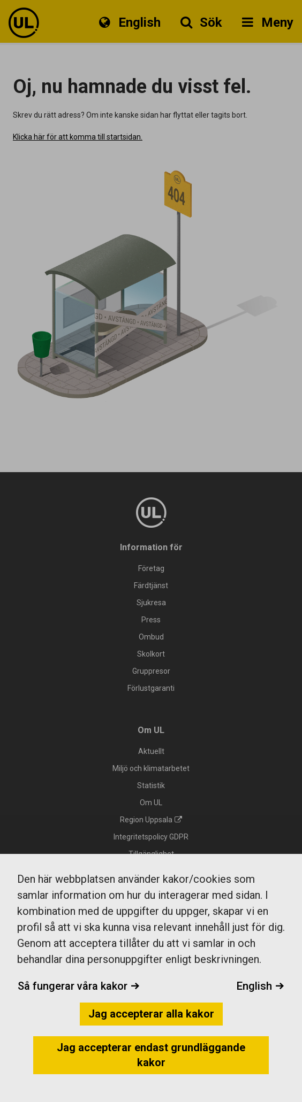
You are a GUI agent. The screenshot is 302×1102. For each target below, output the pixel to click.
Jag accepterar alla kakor (151, 1013)
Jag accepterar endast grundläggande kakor (151, 1055)
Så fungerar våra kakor (79, 986)
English (260, 986)
